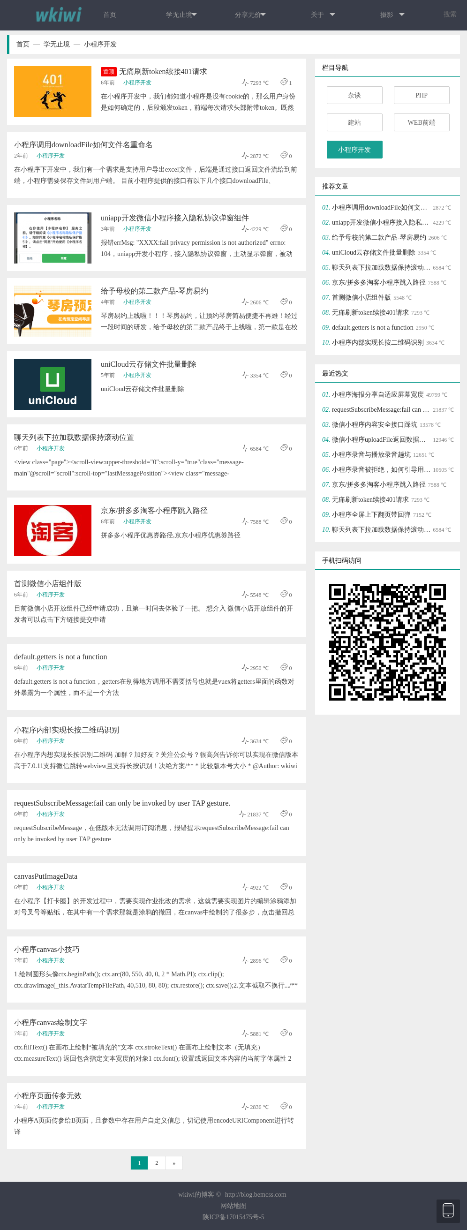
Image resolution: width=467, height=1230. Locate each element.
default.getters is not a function (60, 657)
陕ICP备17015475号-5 (233, 1217)
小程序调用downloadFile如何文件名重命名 (83, 145)
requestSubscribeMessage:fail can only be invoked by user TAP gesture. (122, 803)
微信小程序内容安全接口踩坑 (374, 424)
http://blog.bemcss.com (255, 1194)
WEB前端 (422, 122)
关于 (323, 15)
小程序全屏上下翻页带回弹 (371, 514)
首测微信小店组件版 (48, 584)
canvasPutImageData (45, 876)
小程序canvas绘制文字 (50, 1022)
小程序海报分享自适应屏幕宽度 (378, 394)
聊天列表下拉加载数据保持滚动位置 (74, 437)
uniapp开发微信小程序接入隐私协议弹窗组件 (175, 218)
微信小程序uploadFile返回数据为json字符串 (381, 439)
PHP (421, 95)
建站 (354, 122)
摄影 (392, 15)
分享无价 (250, 15)
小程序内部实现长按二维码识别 (66, 730)
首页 (109, 14)
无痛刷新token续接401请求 (154, 71)
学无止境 (181, 15)
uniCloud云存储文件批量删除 (148, 364)
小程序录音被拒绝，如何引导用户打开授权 (381, 469)
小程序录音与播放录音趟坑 (371, 454)
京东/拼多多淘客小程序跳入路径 (154, 510)
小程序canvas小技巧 (47, 949)
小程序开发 (100, 44)
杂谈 (354, 95)
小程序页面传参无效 (48, 1096)
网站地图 (233, 1205)
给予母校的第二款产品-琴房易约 (154, 291)
